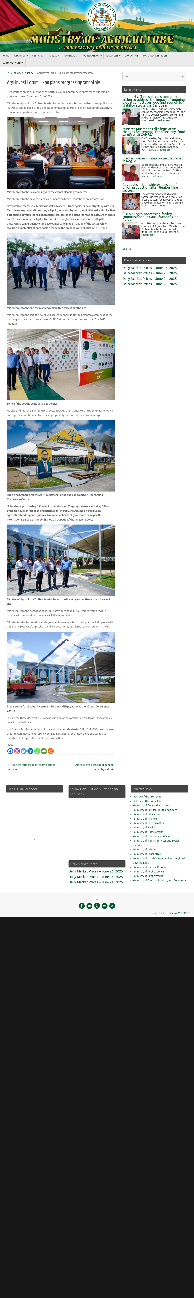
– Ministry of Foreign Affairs (149, 822)
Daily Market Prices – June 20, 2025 (149, 284)
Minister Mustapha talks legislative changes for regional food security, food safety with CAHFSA (153, 132)
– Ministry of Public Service (148, 871)
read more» (163, 120)
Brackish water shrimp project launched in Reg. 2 (153, 159)
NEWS (17, 73)
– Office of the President (147, 796)
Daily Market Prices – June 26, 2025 (149, 268)
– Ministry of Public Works (148, 875)
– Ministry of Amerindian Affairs (151, 804)
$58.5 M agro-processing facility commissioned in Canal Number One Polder (150, 217)
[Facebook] (10, 750)
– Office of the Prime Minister (150, 800)
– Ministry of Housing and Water (151, 835)
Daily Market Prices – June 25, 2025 (149, 273)
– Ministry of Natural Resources (151, 866)
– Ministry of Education (146, 813)
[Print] (51, 750)
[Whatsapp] (37, 750)
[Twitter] (24, 750)
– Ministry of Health (144, 827)
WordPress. (184, 912)
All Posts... (128, 249)
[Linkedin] (30, 750)
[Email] (44, 750)
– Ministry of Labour (144, 849)
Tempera (171, 912)
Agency (29, 73)
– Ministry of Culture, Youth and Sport (155, 809)
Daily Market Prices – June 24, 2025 (149, 279)
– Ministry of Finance (145, 818)
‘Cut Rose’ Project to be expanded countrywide (94, 766)
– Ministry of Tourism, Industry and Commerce (159, 879)
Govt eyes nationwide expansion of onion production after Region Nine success (150, 188)
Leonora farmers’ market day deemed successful (31, 766)
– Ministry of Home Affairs (148, 831)
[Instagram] (17, 750)
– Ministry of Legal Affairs (148, 853)
